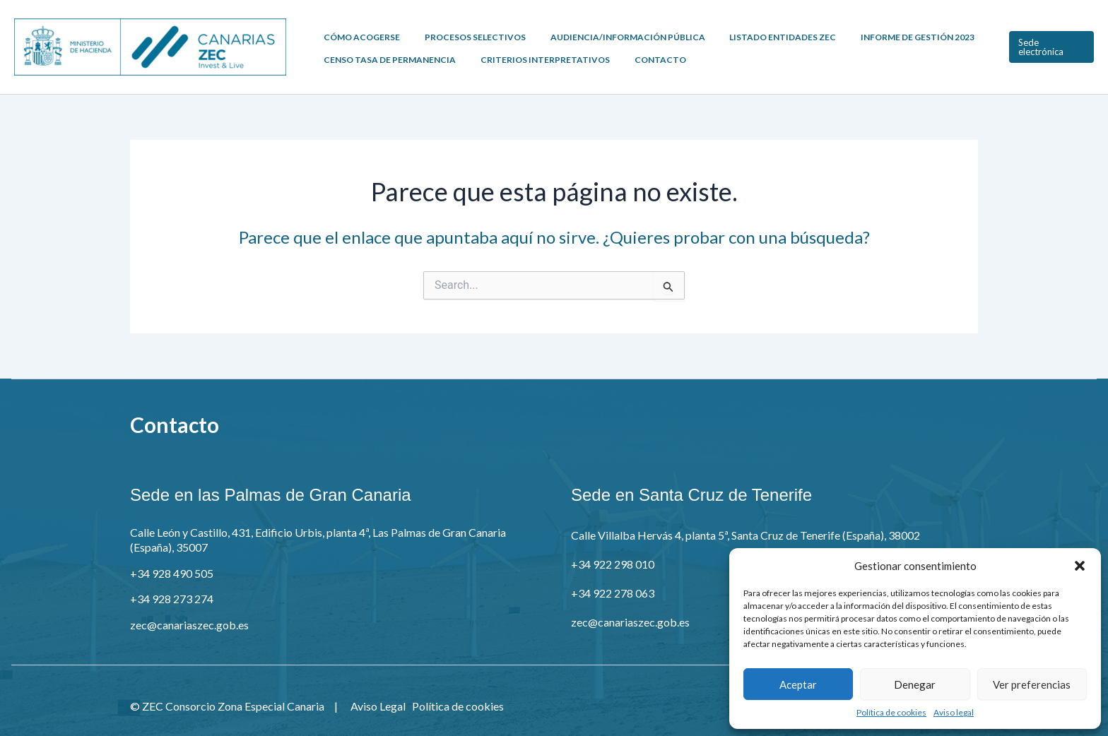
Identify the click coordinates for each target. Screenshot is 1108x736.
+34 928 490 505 (171, 573)
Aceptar (798, 684)
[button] (1080, 566)
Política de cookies (891, 712)
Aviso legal (953, 712)
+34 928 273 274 (171, 598)
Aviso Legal (378, 706)
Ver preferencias (1032, 684)
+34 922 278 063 (612, 593)
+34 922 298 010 (612, 564)
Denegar (915, 684)
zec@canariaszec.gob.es (189, 624)
